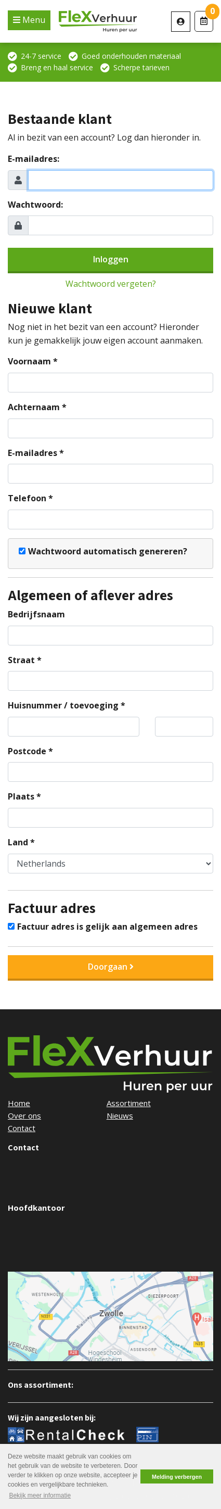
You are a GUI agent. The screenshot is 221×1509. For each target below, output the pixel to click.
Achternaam (34, 407)
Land (18, 842)
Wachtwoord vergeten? (111, 283)
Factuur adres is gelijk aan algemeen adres (107, 926)
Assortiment (129, 1103)
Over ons (24, 1115)
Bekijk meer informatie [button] (40, 1495)
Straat (21, 660)
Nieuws (120, 1115)
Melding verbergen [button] (177, 1477)
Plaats (21, 796)
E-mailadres (32, 453)
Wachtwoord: (35, 204)
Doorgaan (111, 966)
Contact (21, 1128)
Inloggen (110, 259)
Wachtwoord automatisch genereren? (107, 551)
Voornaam (29, 361)
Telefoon (27, 498)
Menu (32, 20)
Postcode (27, 751)
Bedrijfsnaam (36, 614)
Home (19, 1103)
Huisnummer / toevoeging (63, 705)
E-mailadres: (33, 158)
